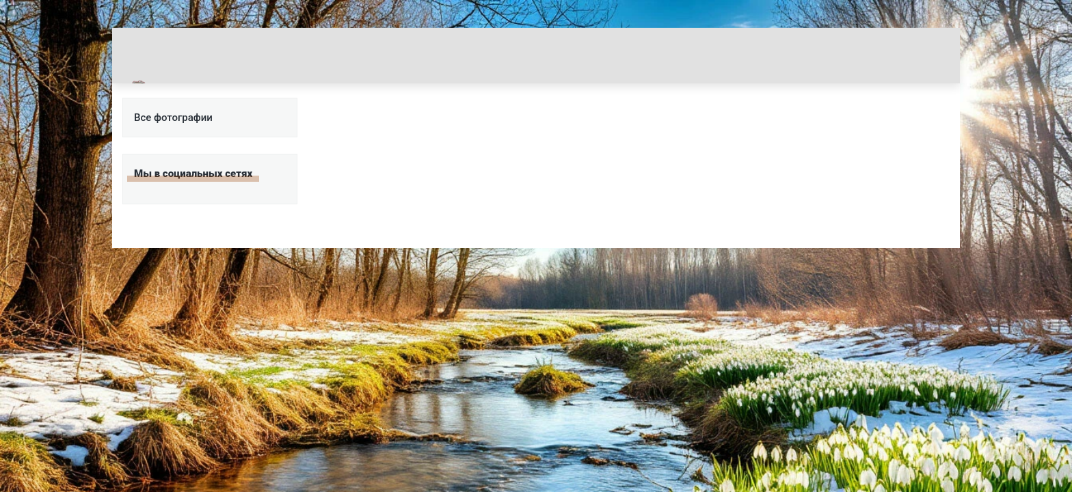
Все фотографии (173, 117)
